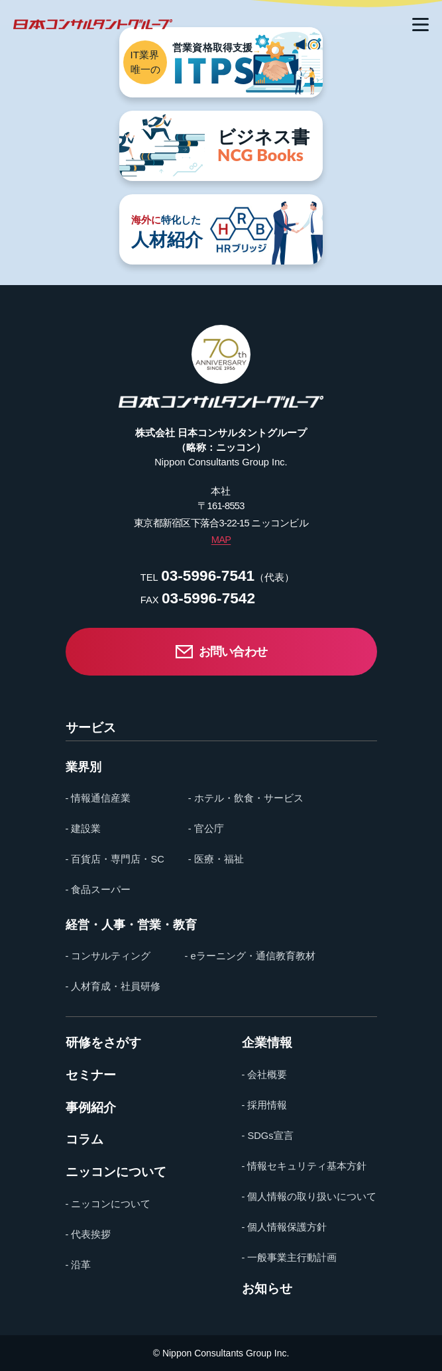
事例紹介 (91, 1108)
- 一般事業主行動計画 (289, 1257)
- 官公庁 (206, 828)
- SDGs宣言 (268, 1135)
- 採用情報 (265, 1105)
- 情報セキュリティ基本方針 (304, 1166)
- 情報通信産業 (98, 798)
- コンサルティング (108, 956)
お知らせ (267, 1289)
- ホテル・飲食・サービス (246, 798)
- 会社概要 (265, 1074)
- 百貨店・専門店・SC (115, 859)
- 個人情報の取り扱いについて (309, 1196)
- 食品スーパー (98, 889)
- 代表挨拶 (88, 1234)
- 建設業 (83, 828)
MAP (221, 539)
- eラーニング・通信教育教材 (249, 956)
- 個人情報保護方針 (284, 1227)
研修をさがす (103, 1043)
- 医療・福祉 (216, 859)
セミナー (91, 1075)
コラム (84, 1140)
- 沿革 (78, 1265)
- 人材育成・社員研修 (113, 986)
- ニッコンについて (108, 1204)
